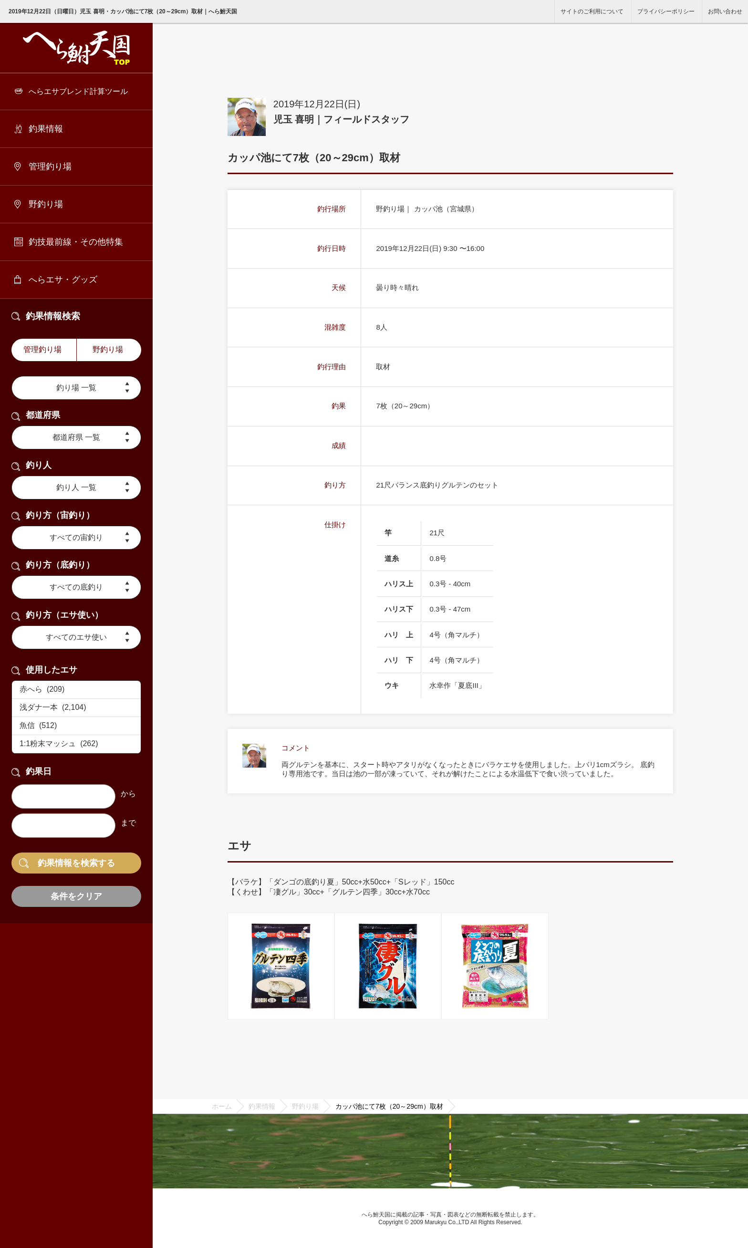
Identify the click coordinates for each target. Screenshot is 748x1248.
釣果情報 (46, 129)
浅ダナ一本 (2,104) (76, 708)
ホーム (222, 1106)
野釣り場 (46, 204)
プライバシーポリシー (666, 11)
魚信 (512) (76, 726)
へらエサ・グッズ (63, 279)
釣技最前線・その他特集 (76, 242)
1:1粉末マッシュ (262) (76, 744)
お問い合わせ (725, 11)
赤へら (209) (76, 690)
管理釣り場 (50, 166)
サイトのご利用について (592, 11)
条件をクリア (76, 896)
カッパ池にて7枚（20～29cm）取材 (389, 1106)
